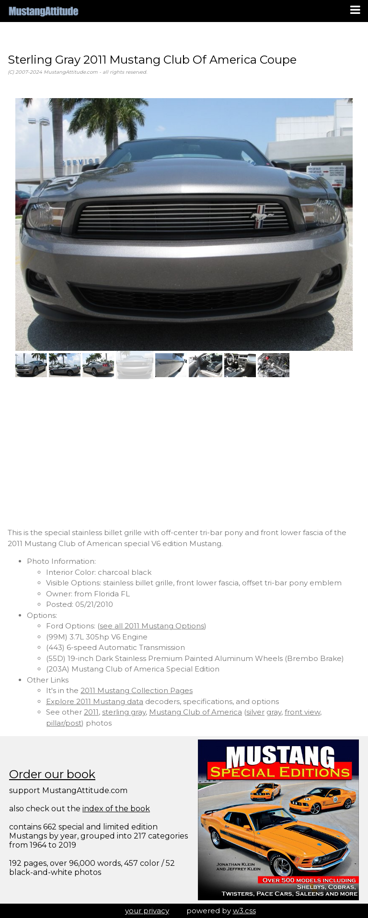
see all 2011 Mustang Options (152, 625)
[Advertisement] (184, 453)
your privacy (147, 910)
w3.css (244, 910)
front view (302, 711)
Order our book (52, 774)
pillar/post (63, 723)
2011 (91, 711)
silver (255, 711)
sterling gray (124, 711)
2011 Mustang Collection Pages (136, 690)
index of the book (116, 808)
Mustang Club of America (195, 711)
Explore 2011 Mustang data (94, 701)
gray (273, 711)
